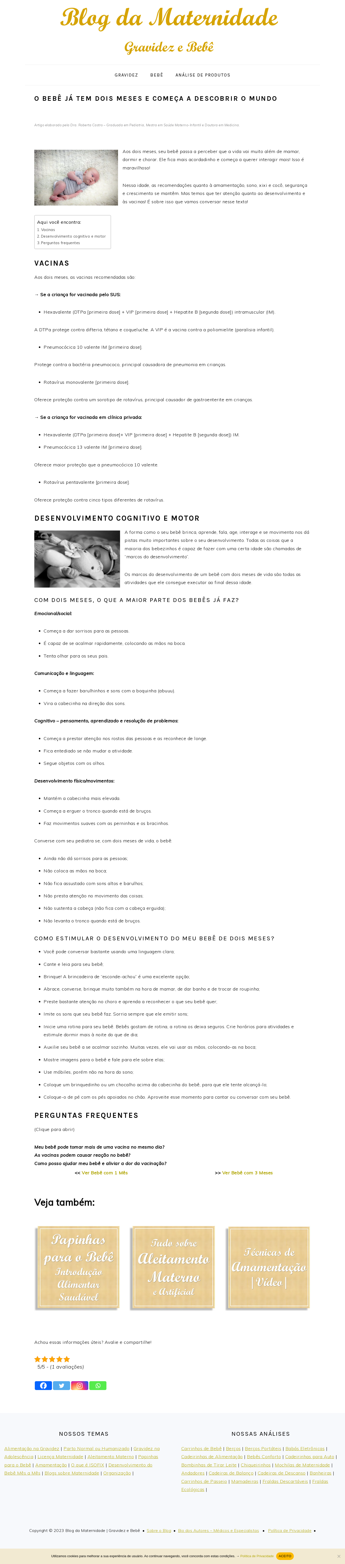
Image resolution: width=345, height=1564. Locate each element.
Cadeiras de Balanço (231, 1473)
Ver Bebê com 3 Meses (247, 1173)
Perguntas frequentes (60, 242)
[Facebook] (43, 1385)
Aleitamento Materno (111, 1456)
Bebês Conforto (264, 1456)
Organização (117, 1473)
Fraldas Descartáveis (285, 1481)
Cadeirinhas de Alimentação (212, 1456)
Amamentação (51, 1465)
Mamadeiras (244, 1481)
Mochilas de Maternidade (302, 1465)
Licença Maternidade (60, 1456)
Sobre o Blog (159, 1530)
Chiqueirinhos (256, 1465)
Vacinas (48, 229)
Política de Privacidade (290, 1530)
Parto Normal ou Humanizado (96, 1448)
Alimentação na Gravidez (32, 1448)
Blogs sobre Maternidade (72, 1473)
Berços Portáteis (263, 1448)
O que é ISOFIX (87, 1465)
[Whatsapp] (97, 1385)
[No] (338, 1556)
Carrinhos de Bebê (201, 1448)
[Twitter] (61, 1385)
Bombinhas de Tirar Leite (209, 1465)
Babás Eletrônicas (305, 1448)
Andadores (193, 1473)
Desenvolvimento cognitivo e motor (73, 236)
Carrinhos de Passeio (204, 1481)
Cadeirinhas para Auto (309, 1456)
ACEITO (285, 1556)
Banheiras (321, 1473)
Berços (233, 1448)
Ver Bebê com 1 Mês (105, 1173)
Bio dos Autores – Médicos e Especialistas (218, 1530)
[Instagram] (79, 1385)
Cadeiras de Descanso (282, 1473)
